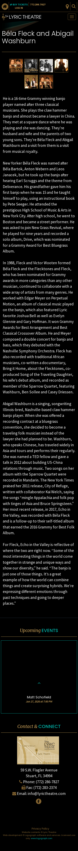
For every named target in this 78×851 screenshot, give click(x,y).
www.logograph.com (41, 838)
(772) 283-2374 (45, 787)
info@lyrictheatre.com (47, 793)
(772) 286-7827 (47, 781)
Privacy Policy (40, 829)
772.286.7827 (38, 4)
